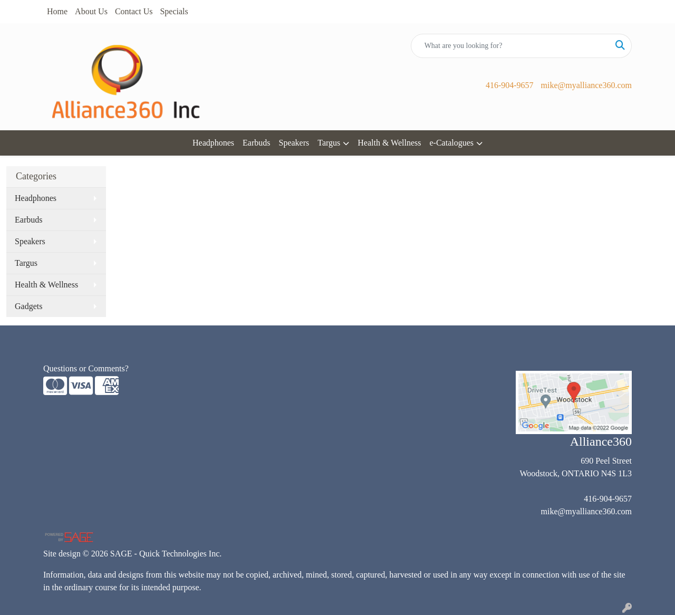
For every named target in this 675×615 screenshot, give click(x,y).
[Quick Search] (510, 46)
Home (57, 11)
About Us (91, 11)
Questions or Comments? (86, 368)
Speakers (294, 142)
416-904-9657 (510, 85)
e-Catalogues (451, 142)
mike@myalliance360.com (586, 85)
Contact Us (134, 11)
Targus (328, 142)
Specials (174, 11)
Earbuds (256, 142)
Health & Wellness (389, 142)
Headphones (213, 142)
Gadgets (28, 306)
